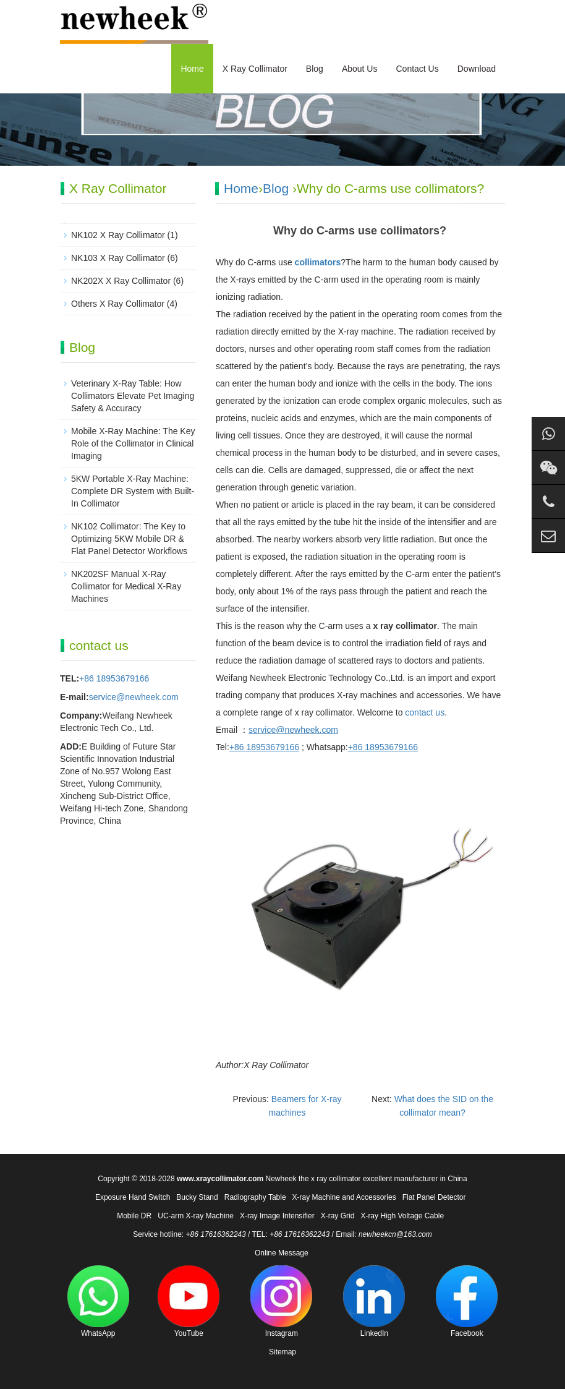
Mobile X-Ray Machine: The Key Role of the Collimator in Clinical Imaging (133, 443)
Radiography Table (255, 1197)
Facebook (467, 1301)
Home (192, 69)
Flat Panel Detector (434, 1197)
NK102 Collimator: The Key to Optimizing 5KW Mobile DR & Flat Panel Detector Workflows (129, 538)
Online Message (281, 1253)
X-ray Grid (338, 1216)
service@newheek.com (134, 697)
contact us (424, 712)
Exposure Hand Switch (132, 1197)
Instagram (281, 1301)
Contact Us (417, 69)
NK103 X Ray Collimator (118, 258)
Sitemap (282, 1352)
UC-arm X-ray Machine (196, 1216)
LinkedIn (374, 1301)
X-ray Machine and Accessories (344, 1197)
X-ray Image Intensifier (277, 1216)
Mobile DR (134, 1216)
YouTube (188, 1301)
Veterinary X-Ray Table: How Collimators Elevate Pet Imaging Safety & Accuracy (132, 395)
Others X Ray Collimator (117, 304)
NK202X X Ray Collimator (121, 281)
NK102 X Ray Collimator (118, 235)
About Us (360, 69)
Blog (314, 69)
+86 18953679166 (114, 678)
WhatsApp (98, 1301)
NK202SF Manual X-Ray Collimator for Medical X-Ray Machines (126, 586)
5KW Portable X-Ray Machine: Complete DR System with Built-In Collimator (132, 491)
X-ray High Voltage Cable (402, 1216)
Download (476, 69)
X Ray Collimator (255, 69)
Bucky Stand (197, 1197)
